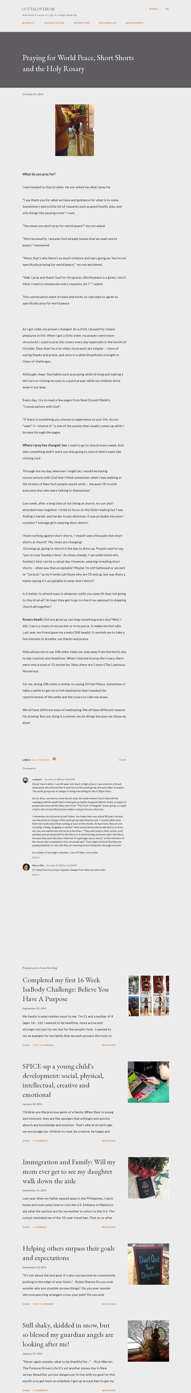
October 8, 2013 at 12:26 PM (61, 865)
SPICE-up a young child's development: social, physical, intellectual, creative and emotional (63, 1080)
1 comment (40, 1227)
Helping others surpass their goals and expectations (68, 1252)
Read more (109, 1045)
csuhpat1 (37, 779)
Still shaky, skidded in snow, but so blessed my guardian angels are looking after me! (68, 1334)
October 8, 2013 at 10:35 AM (59, 779)
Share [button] (123, 759)
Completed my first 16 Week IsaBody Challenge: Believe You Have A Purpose (66, 989)
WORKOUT (28, 22)
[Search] (153, 9)
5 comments (40, 1140)
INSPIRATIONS (82, 22)
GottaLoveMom (38, 8)
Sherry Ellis (38, 865)
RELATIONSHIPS (134, 22)
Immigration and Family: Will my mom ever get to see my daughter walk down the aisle (69, 1171)
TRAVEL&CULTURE (54, 22)
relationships (40, 759)
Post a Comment (43, 1045)
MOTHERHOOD (107, 22)
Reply (36, 857)
